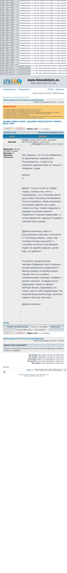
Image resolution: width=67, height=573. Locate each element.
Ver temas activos (24, 97)
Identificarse (9, 89)
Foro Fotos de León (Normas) (30, 100)
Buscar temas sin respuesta (10, 97)
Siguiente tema (56, 132)
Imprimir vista (10, 132)
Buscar (60, 89)
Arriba (6, 323)
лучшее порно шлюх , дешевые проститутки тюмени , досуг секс (32, 122)
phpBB (26, 374)
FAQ (51, 89)
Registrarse (23, 89)
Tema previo (43, 132)
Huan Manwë (40, 376)
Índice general (9, 100)
